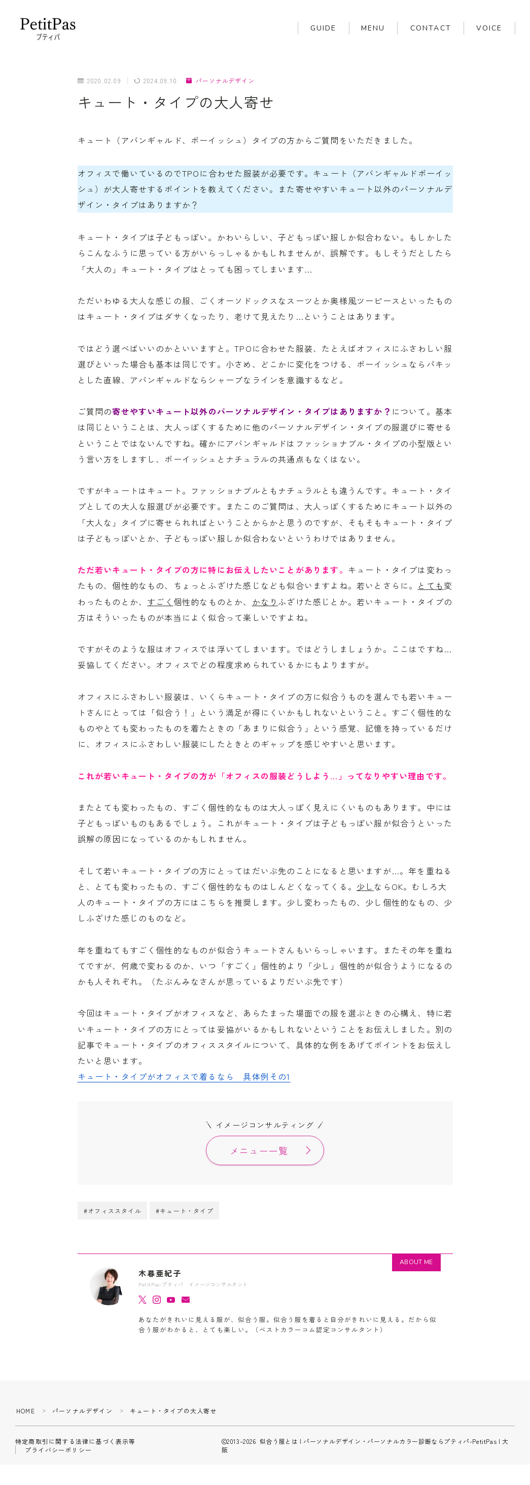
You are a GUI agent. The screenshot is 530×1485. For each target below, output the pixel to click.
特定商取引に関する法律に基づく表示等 (75, 1441)
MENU (373, 28)
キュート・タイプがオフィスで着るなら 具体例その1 (184, 1076)
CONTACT (430, 28)
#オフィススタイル (113, 1211)
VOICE (489, 28)
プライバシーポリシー (58, 1449)
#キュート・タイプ (185, 1211)
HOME (25, 1410)
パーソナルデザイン (220, 81)
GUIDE (323, 28)
